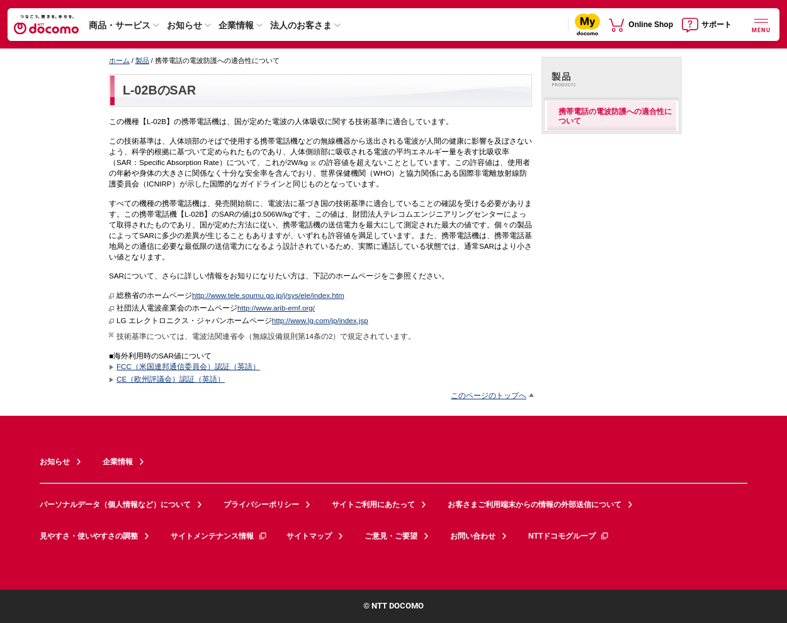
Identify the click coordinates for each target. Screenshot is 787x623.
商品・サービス (119, 25)
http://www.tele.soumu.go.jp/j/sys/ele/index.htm (268, 295)
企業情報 (236, 25)
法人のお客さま (301, 25)
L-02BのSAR (159, 90)
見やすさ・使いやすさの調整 (89, 536)
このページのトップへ (488, 395)
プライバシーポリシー (261, 504)
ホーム (119, 60)
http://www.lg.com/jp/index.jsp (320, 320)
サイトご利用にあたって (373, 504)
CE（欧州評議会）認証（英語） (170, 379)
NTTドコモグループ (568, 536)
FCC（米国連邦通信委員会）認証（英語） (188, 366)
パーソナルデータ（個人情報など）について (115, 504)
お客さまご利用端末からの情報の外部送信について (534, 504)
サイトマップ (309, 536)
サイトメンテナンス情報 (219, 536)
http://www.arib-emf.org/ (276, 308)
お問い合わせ (472, 536)
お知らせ (184, 25)
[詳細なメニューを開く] (761, 24)
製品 (142, 60)
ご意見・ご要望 (391, 536)
